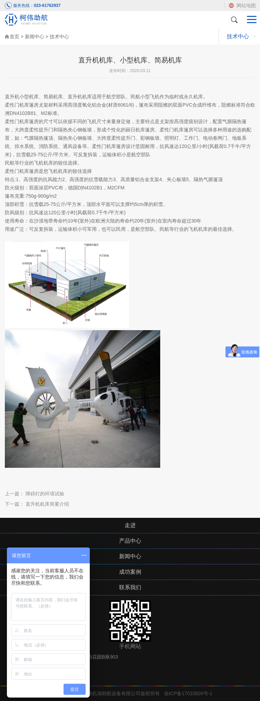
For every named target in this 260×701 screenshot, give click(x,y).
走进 (130, 525)
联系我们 (130, 587)
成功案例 (130, 572)
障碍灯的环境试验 (45, 493)
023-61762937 (47, 5)
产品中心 (130, 541)
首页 (14, 36)
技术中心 (59, 36)
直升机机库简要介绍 (47, 504)
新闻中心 (34, 36)
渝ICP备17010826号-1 (188, 693)
